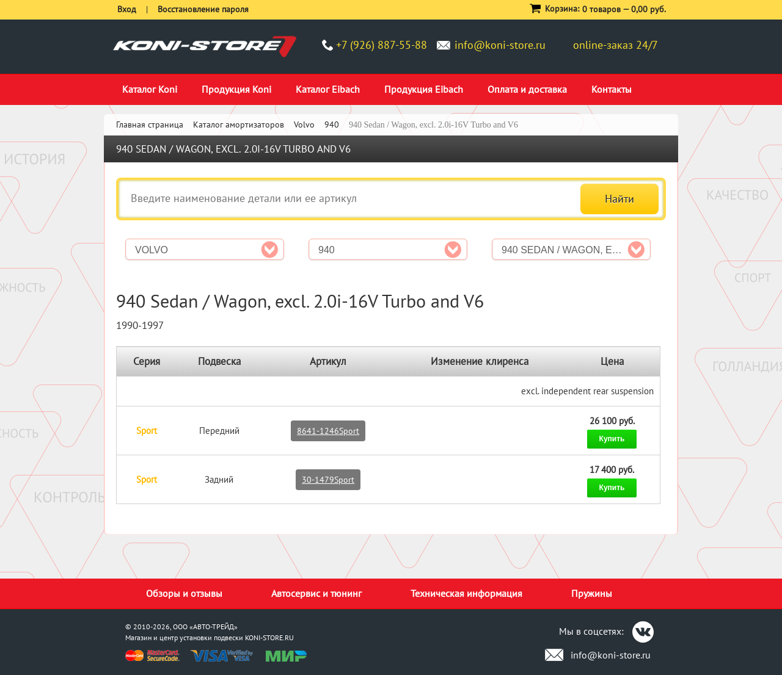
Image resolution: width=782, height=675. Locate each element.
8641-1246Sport (328, 430)
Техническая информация (466, 593)
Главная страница (149, 124)
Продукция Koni (236, 89)
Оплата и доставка (527, 89)
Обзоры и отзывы (184, 593)
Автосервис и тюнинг (316, 593)
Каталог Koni (149, 89)
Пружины (591, 593)
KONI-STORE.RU (269, 637)
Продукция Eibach (423, 89)
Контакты (611, 89)
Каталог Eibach (328, 89)
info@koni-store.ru (500, 45)
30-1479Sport (328, 479)
